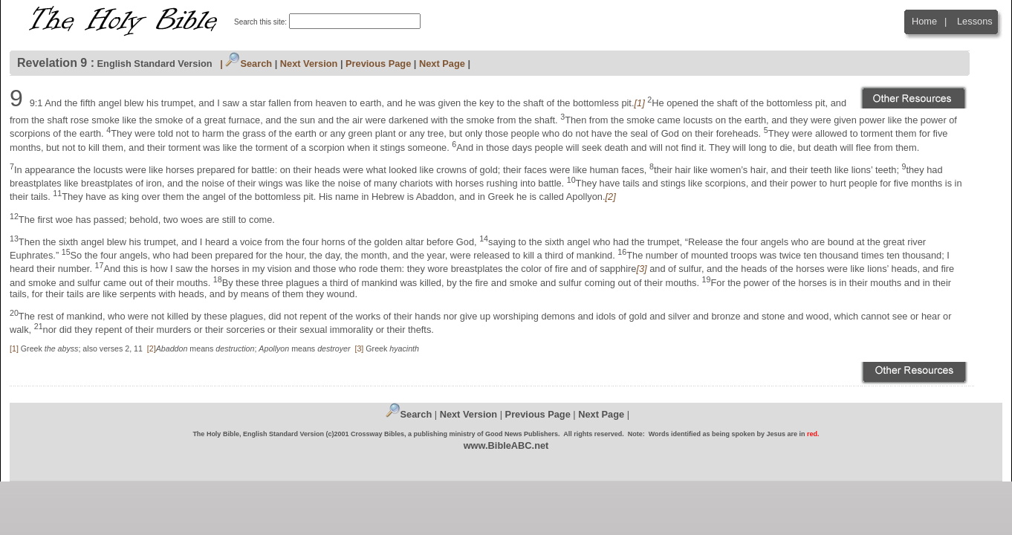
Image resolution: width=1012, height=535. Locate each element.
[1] (14, 348)
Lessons (975, 21)
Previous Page (378, 63)
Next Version (309, 63)
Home (924, 21)
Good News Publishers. (522, 434)
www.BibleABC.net (506, 445)
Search (248, 63)
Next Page (442, 63)
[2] (151, 348)
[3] (358, 348)
